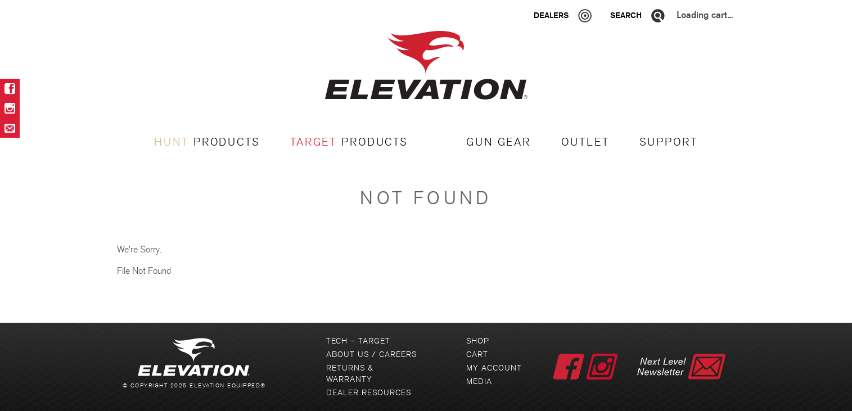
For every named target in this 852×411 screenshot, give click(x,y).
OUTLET (585, 142)
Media (479, 381)
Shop (477, 341)
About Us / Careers (371, 354)
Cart (477, 354)
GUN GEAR (498, 142)
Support (668, 142)
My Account (494, 368)
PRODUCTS (206, 142)
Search (626, 15)
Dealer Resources (368, 393)
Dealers (551, 15)
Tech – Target (358, 341)
